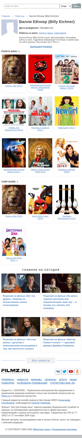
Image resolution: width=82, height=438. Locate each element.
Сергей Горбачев (40, 403)
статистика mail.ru (62, 383)
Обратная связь (42, 429)
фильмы (36, 380)
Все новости (41, 360)
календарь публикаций (32, 383)
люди (73, 380)
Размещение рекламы (64, 429)
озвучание (60, 33)
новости (22, 380)
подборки (7, 383)
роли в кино (46, 33)
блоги (63, 380)
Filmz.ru (5, 396)
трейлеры (7, 380)
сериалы (50, 380)
